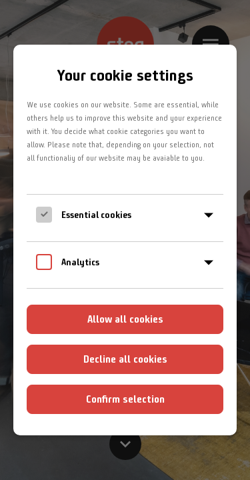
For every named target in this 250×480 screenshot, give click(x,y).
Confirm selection (125, 399)
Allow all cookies (125, 319)
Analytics (80, 262)
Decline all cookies (125, 359)
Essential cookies (96, 215)
